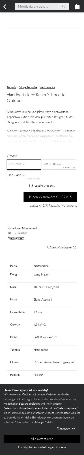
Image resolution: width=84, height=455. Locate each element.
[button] (42, 133)
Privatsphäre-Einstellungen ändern (42, 447)
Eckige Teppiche (28, 87)
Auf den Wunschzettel (61, 247)
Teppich (11, 87)
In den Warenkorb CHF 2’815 (50, 197)
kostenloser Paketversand (22, 228)
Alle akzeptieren (42, 439)
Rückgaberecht (16, 238)
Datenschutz (66, 429)
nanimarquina (47, 87)
